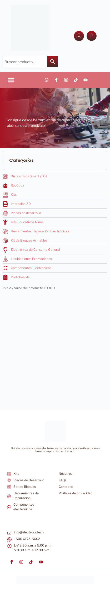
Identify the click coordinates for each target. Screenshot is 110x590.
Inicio (7, 288)
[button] (11, 79)
